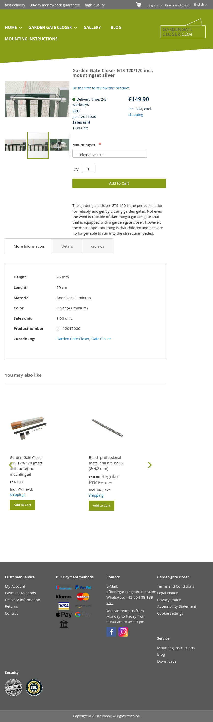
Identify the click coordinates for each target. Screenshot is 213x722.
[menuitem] (12, 27)
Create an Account (177, 5)
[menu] (74, 33)
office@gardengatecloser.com (131, 591)
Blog (161, 654)
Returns (11, 606)
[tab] (29, 245)
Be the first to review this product (100, 88)
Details (67, 246)
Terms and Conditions (175, 586)
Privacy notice (169, 599)
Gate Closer (101, 338)
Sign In (153, 5)
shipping (135, 114)
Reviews (97, 246)
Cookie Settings (170, 613)
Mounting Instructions (176, 647)
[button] (200, 5)
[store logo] (181, 28)
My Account (15, 586)
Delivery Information (22, 599)
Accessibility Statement (176, 606)
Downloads (166, 661)
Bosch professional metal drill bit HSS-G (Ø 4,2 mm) (106, 463)
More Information (29, 246)
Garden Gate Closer (73, 338)
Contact (11, 613)
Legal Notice (167, 592)
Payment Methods (20, 592)
